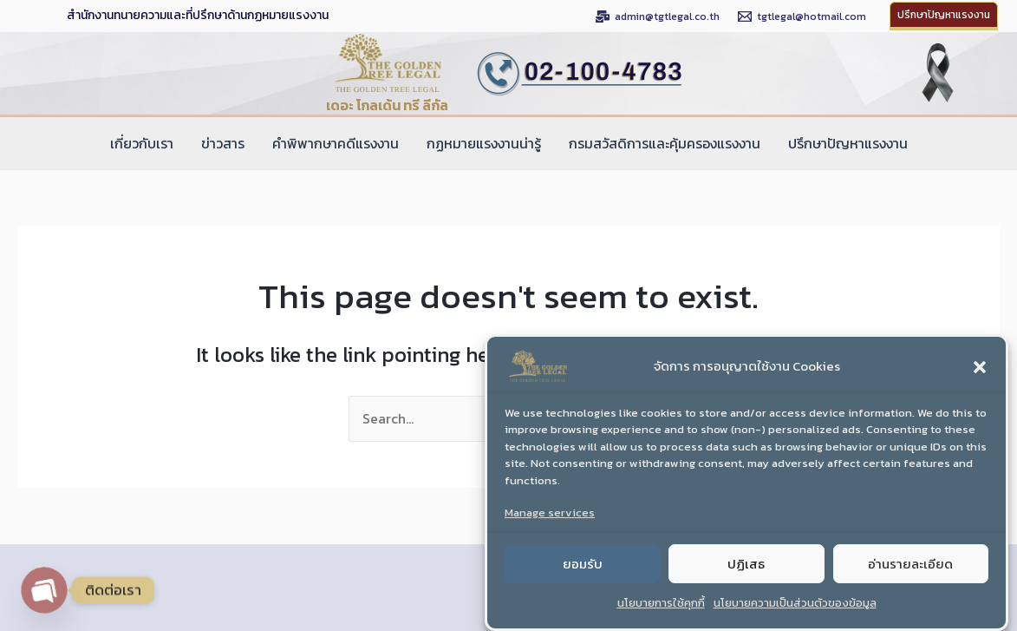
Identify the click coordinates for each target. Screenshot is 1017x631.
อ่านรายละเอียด (910, 574)
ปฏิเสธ (746, 574)
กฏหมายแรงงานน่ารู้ (484, 143)
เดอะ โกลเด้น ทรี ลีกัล (387, 105)
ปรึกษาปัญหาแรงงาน (848, 143)
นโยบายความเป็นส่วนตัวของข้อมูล (795, 614)
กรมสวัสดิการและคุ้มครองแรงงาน (664, 143)
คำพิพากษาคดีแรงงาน (335, 143)
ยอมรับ (583, 574)
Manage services (550, 524)
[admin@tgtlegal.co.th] (657, 16)
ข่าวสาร (222, 143)
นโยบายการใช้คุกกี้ (661, 614)
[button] (979, 377)
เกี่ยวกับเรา (141, 143)
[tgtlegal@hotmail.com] (801, 16)
